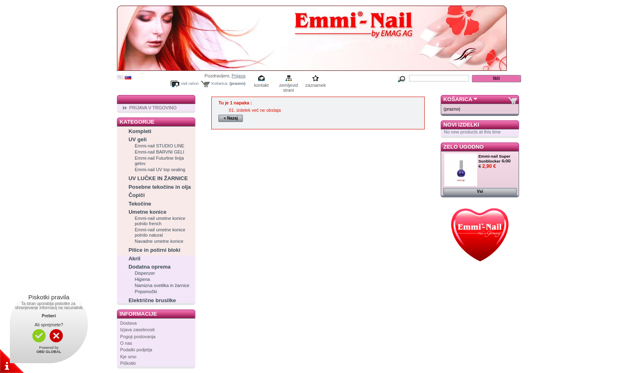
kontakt (261, 85)
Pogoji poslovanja (138, 336)
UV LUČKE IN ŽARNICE (158, 178)
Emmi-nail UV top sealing (160, 169)
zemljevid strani (288, 86)
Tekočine (139, 204)
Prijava (238, 75)
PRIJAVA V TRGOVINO (153, 107)
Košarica (458, 99)
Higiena (142, 279)
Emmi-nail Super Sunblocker (494, 158)
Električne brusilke (152, 300)
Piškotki (128, 363)
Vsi (480, 191)
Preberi (49, 316)
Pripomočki (146, 291)
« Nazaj (231, 118)
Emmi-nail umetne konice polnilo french (160, 221)
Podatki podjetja (136, 349)
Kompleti (139, 131)
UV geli (137, 139)
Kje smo (128, 356)
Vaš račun (190, 83)
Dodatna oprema (149, 267)
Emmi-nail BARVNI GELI (159, 151)
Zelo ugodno (464, 147)
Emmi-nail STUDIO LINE (159, 145)
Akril (134, 258)
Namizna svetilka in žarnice (162, 285)
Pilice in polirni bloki (154, 250)
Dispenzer (145, 273)
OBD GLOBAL (49, 352)
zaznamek (315, 85)
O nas (126, 343)
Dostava (128, 323)
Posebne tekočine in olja (159, 187)
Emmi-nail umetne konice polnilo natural (160, 232)
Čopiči (136, 195)
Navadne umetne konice (159, 241)
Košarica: (219, 83)
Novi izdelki (461, 125)
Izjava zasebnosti (137, 329)
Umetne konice (147, 212)
